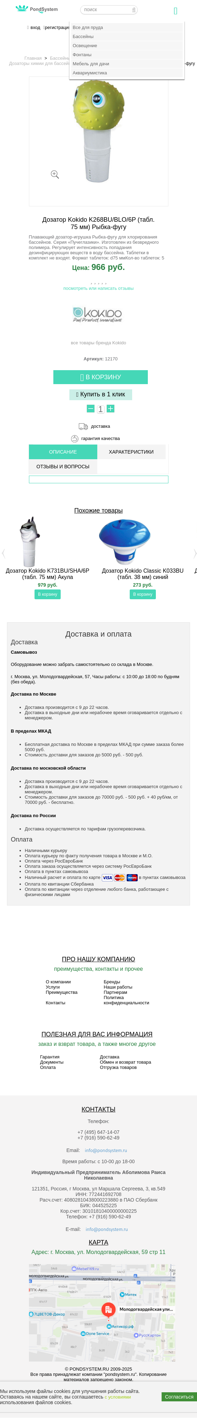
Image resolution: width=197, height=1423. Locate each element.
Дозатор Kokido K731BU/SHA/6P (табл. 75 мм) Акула (47, 574)
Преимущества (61, 992)
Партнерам (115, 992)
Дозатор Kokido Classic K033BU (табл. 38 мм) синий (143, 574)
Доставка (109, 1056)
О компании (58, 981)
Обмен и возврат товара (125, 1062)
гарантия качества (100, 438)
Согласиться (179, 1397)
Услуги (53, 987)
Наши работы (118, 987)
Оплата (48, 1067)
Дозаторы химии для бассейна (41, 63)
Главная (32, 58)
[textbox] (109, 9)
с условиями (118, 1397)
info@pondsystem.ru (106, 1150)
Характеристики (131, 452)
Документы (51, 1062)
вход (35, 27)
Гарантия (49, 1056)
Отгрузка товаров (118, 1067)
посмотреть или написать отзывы (98, 288)
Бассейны (60, 58)
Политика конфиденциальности (126, 1000)
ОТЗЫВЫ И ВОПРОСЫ (63, 466)
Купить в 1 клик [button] (100, 394)
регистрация (58, 27)
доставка (100, 426)
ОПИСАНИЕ (63, 452)
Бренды (112, 981)
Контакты (55, 1002)
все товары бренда (98, 321)
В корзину (100, 377)
